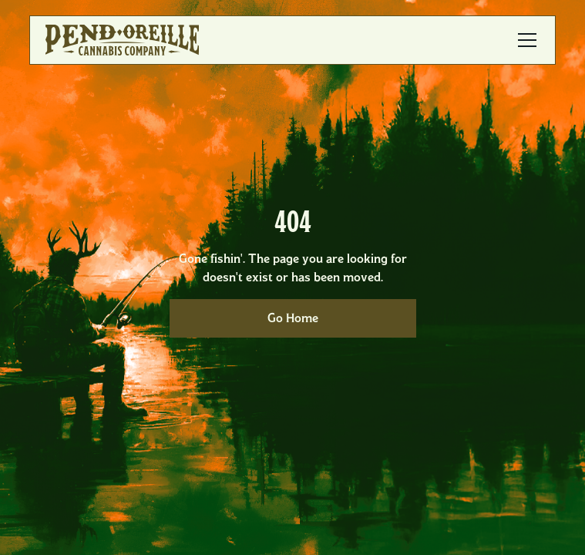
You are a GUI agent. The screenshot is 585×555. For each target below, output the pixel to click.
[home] (122, 40)
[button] (524, 40)
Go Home (292, 318)
